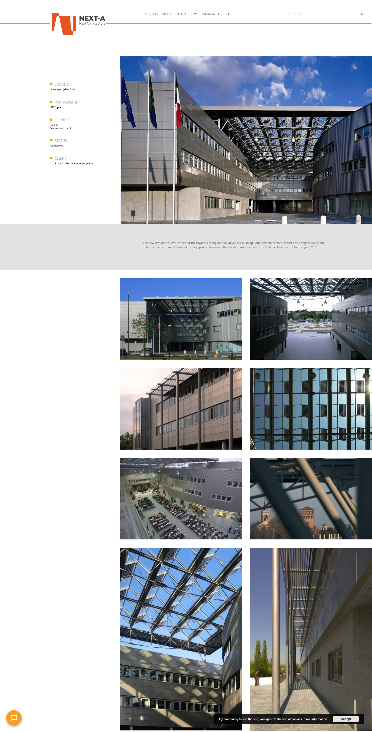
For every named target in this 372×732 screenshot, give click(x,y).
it (368, 14)
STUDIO (167, 14)
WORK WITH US (213, 14)
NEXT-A (181, 14)
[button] (228, 14)
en (361, 14)
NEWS (194, 14)
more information (315, 719)
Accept (346, 719)
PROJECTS (151, 14)
